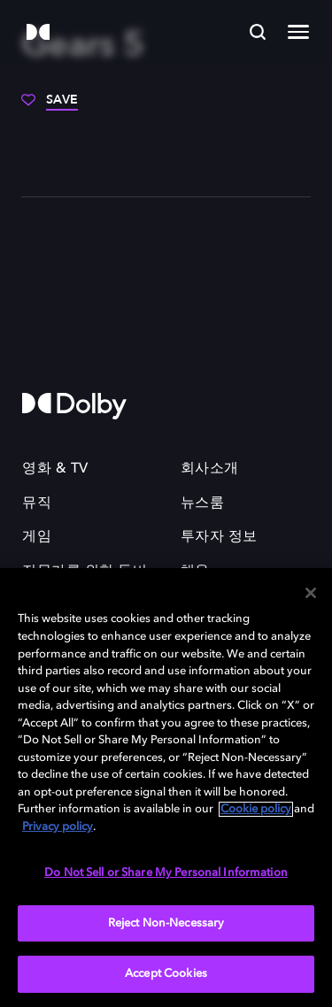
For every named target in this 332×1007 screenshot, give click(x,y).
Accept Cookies (166, 974)
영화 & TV (55, 469)
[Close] (310, 592)
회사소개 (210, 469)
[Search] (257, 32)
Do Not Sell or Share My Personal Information (166, 873)
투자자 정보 (219, 537)
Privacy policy (57, 827)
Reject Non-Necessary (166, 923)
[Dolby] (38, 33)
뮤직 (36, 503)
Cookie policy (255, 809)
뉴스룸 (203, 503)
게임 (36, 537)
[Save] (49, 106)
